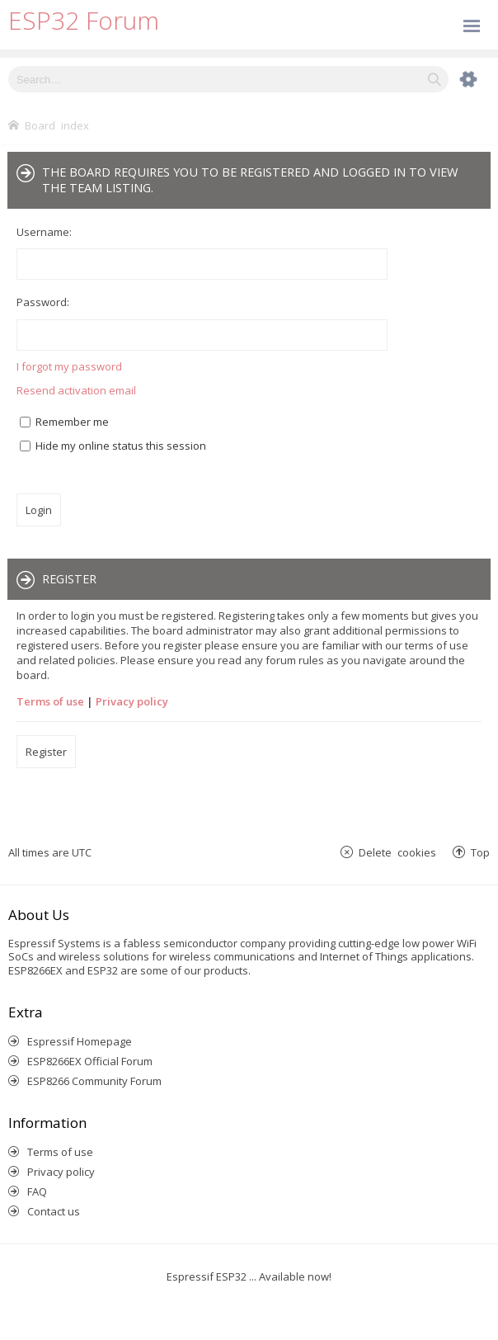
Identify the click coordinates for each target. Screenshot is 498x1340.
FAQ (37, 1191)
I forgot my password (69, 366)
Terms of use (50, 701)
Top (480, 852)
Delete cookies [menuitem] (397, 852)
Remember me (64, 421)
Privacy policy (132, 701)
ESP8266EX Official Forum (90, 1061)
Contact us (53, 1211)
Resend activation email (76, 390)
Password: (42, 302)
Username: (44, 231)
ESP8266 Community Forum (94, 1080)
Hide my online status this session (113, 445)
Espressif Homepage (79, 1041)
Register (46, 751)
